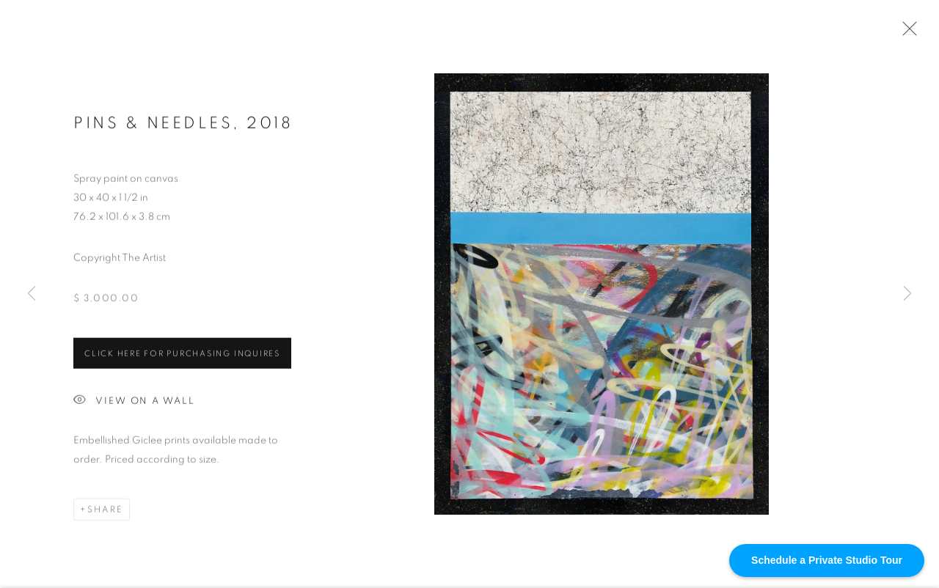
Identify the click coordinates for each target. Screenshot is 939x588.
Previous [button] (31, 293)
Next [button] (907, 293)
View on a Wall (134, 403)
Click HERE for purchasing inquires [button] (182, 355)
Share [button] (105, 511)
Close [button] (906, 33)
